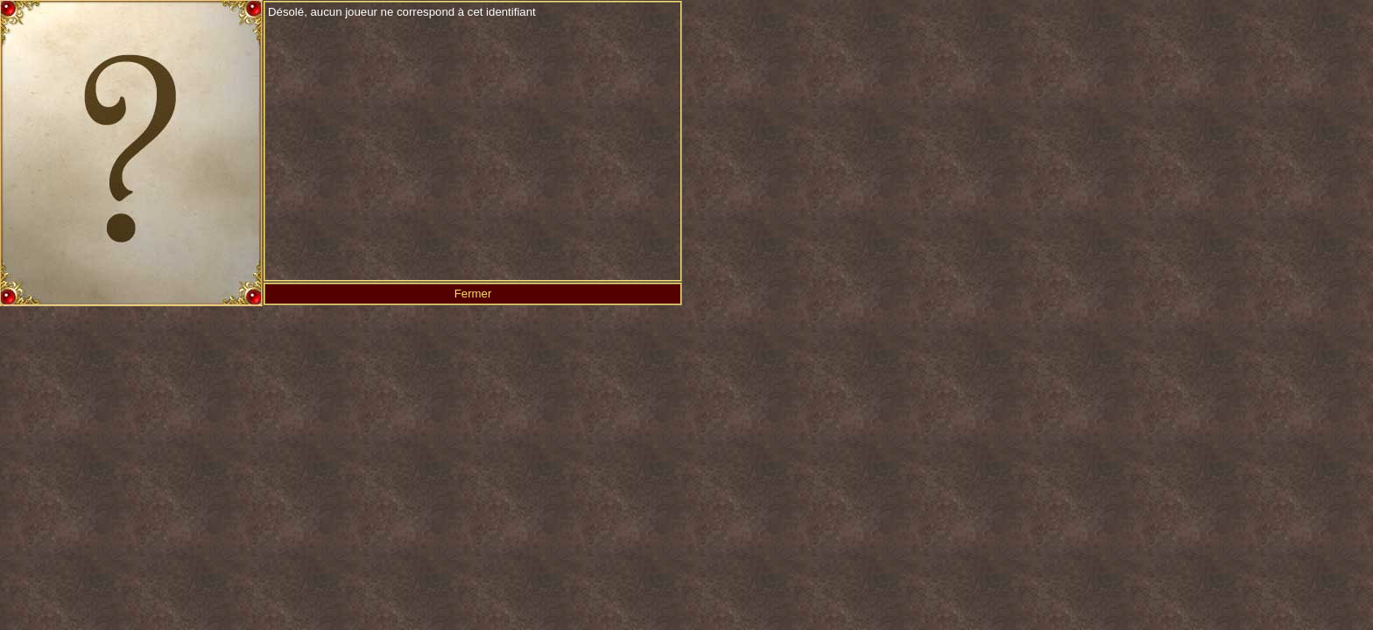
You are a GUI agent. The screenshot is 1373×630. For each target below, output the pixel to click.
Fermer (473, 293)
